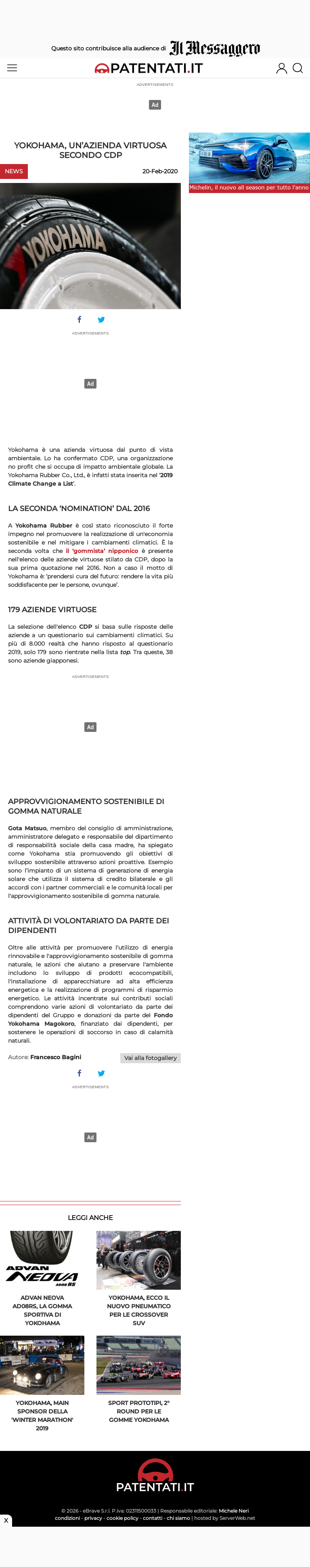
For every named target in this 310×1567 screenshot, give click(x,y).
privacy (93, 1518)
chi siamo (178, 1518)
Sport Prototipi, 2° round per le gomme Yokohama (139, 1411)
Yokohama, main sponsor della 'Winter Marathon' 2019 (42, 1415)
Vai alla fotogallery (150, 1058)
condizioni (67, 1518)
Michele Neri (234, 1511)
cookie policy (122, 1518)
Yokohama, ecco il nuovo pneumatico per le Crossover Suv (139, 1310)
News (14, 171)
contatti (152, 1518)
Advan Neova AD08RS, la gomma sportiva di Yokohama (42, 1310)
